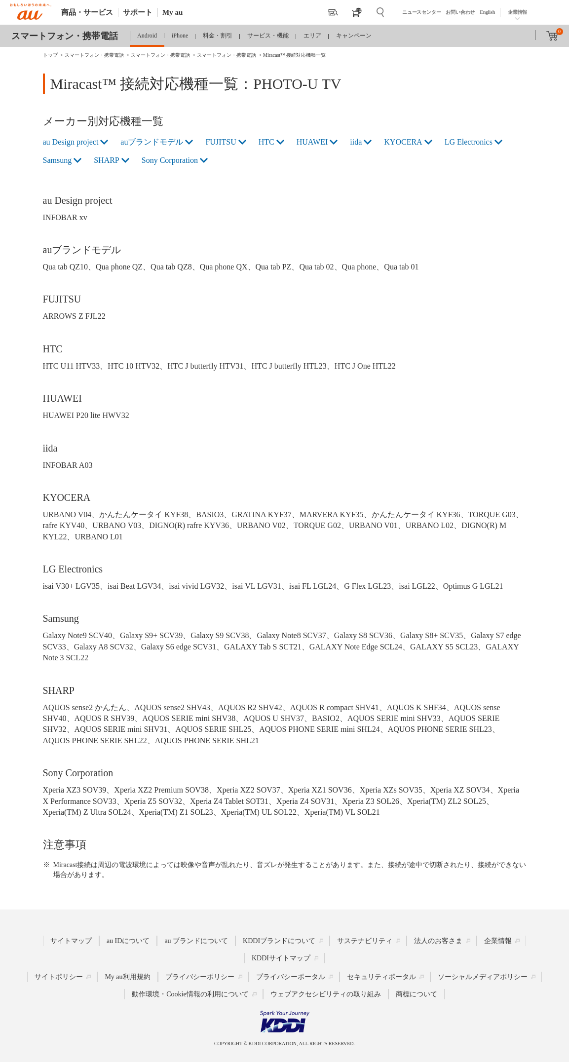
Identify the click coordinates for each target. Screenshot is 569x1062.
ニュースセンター (421, 12)
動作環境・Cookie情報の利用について (190, 993)
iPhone (180, 35)
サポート (137, 12)
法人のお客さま (438, 940)
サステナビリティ (364, 940)
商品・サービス (87, 12)
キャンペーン (354, 35)
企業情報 (517, 12)
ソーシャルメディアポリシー (483, 976)
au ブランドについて (196, 940)
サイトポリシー (59, 976)
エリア (312, 35)
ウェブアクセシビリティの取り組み (325, 993)
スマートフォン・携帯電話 (64, 36)
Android (147, 35)
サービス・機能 (268, 35)
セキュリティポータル (381, 976)
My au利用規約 (127, 976)
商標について (416, 993)
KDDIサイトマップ (281, 957)
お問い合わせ (460, 12)
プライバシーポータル (290, 976)
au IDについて (128, 940)
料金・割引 (217, 35)
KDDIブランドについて (279, 940)
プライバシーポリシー (199, 976)
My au (172, 12)
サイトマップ (71, 940)
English (487, 12)
